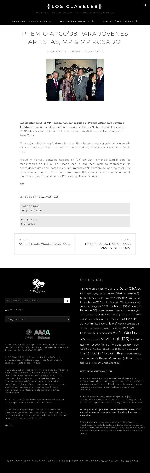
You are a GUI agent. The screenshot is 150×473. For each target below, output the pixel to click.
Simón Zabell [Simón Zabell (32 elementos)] (111, 362)
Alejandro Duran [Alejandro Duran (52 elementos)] (119, 288)
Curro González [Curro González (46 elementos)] (119, 297)
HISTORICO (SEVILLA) (29, 21)
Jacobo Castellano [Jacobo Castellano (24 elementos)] (89, 315)
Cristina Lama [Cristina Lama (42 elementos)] (127, 293)
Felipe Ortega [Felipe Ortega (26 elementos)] (132, 302)
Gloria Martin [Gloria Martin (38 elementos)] (117, 306)
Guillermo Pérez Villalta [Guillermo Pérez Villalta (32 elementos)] (112, 310)
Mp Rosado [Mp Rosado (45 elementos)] (95, 344)
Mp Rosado (28, 223)
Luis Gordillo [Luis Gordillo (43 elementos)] (106, 323)
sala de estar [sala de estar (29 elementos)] (93, 363)
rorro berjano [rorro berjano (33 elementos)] (89, 358)
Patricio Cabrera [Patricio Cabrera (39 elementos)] (119, 344)
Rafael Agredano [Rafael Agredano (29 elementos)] (128, 349)
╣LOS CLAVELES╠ (75, 6)
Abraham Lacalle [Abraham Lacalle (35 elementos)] (92, 288)
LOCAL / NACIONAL (118, 21)
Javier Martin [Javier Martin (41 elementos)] (109, 314)
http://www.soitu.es (47, 196)
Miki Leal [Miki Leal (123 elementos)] (114, 338)
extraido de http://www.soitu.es (85, 51)
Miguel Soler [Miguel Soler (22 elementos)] (93, 340)
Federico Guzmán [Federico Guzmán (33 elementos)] (111, 302)
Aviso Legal (130, 461)
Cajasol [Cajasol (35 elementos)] (91, 293)
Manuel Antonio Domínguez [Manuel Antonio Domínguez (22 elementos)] (92, 328)
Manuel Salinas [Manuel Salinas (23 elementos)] (113, 328)
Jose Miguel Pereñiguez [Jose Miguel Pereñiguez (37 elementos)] (107, 319)
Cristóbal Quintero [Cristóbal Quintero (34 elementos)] (92, 298)
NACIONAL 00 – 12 (75, 21)
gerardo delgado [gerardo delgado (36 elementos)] (92, 306)
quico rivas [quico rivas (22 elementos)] (111, 349)
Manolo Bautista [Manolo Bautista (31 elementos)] (128, 323)
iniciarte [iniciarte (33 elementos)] (133, 310)
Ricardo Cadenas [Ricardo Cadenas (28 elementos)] (130, 354)
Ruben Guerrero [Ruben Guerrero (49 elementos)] (113, 358)
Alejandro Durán (49, 344)
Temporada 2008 (31, 210)
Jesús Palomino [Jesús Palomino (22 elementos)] (128, 315)
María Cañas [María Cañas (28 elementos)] (104, 333)
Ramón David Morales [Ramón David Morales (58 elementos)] (100, 353)
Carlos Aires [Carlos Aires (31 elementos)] (107, 293)
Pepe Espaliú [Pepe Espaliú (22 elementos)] (99, 349)
